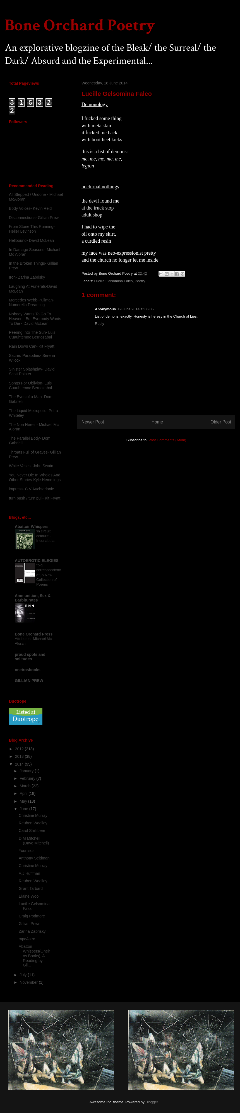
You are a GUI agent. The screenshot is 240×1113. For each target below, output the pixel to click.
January (27, 771)
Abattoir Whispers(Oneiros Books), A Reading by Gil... (34, 955)
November (29, 982)
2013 (20, 756)
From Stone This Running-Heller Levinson (32, 228)
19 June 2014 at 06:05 (135, 309)
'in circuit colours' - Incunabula (45, 536)
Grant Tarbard (31, 888)
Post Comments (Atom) (167, 440)
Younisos (26, 850)
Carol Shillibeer (32, 830)
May (24, 801)
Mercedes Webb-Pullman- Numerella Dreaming (31, 302)
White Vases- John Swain (31, 466)
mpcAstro (27, 939)
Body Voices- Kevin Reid (30, 208)
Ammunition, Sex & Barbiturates (33, 597)
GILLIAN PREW (29, 680)
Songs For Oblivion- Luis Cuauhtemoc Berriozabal (30, 385)
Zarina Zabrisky (32, 931)
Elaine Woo (29, 896)
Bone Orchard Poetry (79, 25)
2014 (20, 764)
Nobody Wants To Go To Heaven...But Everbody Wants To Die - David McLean (35, 319)
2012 (20, 749)
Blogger (151, 1102)
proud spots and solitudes (30, 656)
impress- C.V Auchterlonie (31, 489)
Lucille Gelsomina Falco (113, 281)
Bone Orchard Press (33, 634)
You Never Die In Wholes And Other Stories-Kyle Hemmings (35, 477)
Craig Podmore (32, 916)
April (24, 793)
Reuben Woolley (33, 823)
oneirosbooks (27, 670)
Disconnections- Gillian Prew (34, 217)
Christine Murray (33, 815)
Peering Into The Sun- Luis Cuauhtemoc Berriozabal (32, 334)
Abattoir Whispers (32, 526)
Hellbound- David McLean (31, 240)
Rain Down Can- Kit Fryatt (31, 346)
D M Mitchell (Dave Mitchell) (34, 840)
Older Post (220, 422)
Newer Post (92, 422)
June (24, 809)
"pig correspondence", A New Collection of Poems (48, 574)
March (26, 786)
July (24, 975)
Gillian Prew (29, 923)
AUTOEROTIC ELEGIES (37, 560)
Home (157, 422)
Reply (99, 324)
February (28, 778)
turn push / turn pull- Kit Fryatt (34, 498)
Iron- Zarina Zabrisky (27, 277)
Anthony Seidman (34, 858)
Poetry (140, 281)
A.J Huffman (29, 873)
